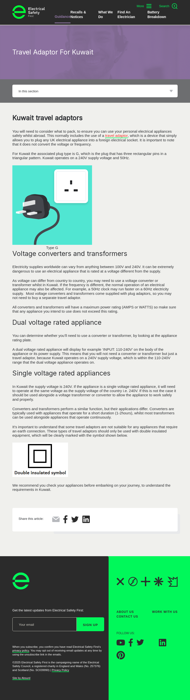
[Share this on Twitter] (75, 521)
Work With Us (165, 612)
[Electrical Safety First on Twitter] (140, 644)
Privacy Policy (60, 670)
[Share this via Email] (56, 521)
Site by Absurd (21, 677)
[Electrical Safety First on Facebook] (131, 645)
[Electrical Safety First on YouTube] (121, 644)
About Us (125, 612)
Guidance (63, 17)
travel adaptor (116, 135)
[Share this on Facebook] (65, 522)
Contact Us (127, 617)
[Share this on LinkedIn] (86, 522)
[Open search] (168, 6)
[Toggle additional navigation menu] (144, 6)
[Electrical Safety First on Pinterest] (121, 658)
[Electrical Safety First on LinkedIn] (162, 645)
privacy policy (20, 650)
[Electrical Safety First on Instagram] (151, 645)
